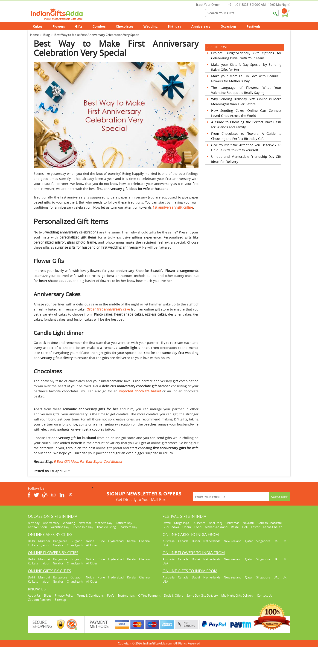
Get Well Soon (37, 527)
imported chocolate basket (140, 391)
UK (284, 541)
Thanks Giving (106, 527)
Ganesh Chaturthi (269, 523)
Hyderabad (116, 541)
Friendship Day (83, 527)
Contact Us (264, 595)
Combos (99, 26)
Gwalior (58, 545)
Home (34, 35)
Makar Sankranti (216, 527)
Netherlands (211, 541)
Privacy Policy (64, 595)
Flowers (61, 26)
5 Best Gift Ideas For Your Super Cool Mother (88, 461)
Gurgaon (76, 541)
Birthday (177, 26)
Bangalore (60, 541)
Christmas (232, 523)
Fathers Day (124, 523)
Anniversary (203, 26)
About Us (34, 595)
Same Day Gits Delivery (202, 595)
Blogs (47, 595)
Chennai (144, 541)
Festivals (256, 26)
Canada (183, 541)
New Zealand (233, 541)
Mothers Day (103, 523)
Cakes (40, 26)
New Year (85, 523)
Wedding (153, 26)
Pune (101, 541)
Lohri (197, 527)
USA (165, 545)
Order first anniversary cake (108, 309)
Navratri (248, 523)
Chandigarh (75, 545)
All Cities (91, 545)
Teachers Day (128, 527)
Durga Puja (181, 523)
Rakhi (235, 527)
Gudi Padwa (171, 527)
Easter (255, 527)
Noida (90, 541)
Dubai (196, 541)
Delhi (31, 541)
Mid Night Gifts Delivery (237, 595)
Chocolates (124, 26)
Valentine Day (59, 527)
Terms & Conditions (90, 595)
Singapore (263, 541)
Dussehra (199, 523)
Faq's (110, 595)
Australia (169, 541)
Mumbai (44, 541)
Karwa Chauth (272, 527)
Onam (186, 527)
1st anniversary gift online (173, 207)
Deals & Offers (173, 595)
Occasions (231, 26)
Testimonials (126, 595)
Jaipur (46, 545)
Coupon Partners (39, 600)
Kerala (131, 541)
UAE (276, 541)
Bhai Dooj (215, 523)
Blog (46, 35)
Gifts (81, 26)
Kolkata (33, 545)
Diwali (167, 523)
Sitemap (60, 600)
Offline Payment (149, 595)
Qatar (249, 541)
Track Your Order (205, 5)
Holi (245, 527)
